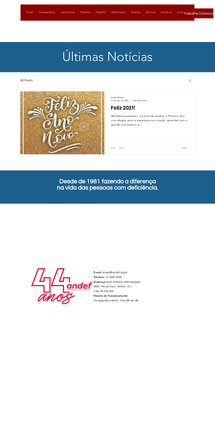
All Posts (26, 80)
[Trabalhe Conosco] (198, 13)
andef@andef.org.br (114, 272)
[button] (190, 81)
